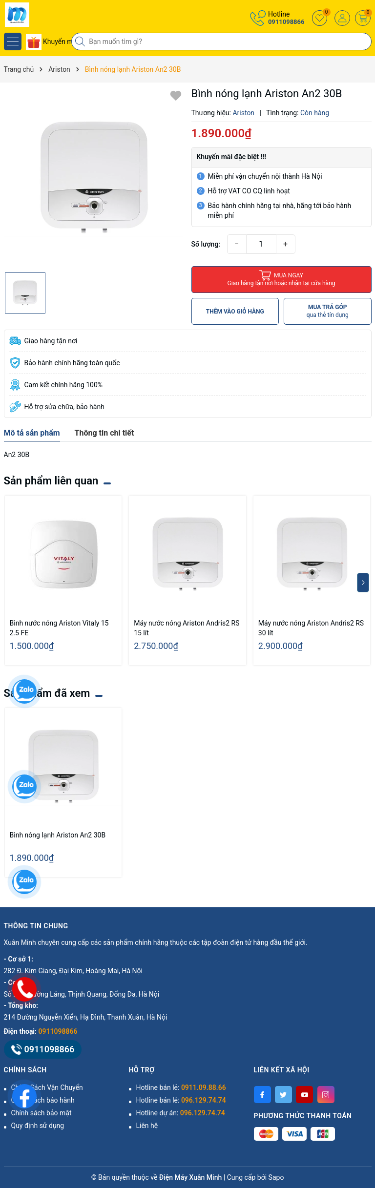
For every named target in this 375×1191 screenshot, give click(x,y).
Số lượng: (206, 244)
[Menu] (12, 41)
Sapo (276, 1177)
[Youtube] (304, 1094)
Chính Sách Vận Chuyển (47, 1087)
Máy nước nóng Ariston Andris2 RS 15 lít (186, 628)
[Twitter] (283, 1094)
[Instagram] (325, 1094)
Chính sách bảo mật (41, 1113)
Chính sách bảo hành (43, 1100)
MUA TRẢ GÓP (328, 311)
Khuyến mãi (52, 41)
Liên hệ (147, 1125)
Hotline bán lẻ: (181, 1087)
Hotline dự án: (180, 1113)
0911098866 (286, 21)
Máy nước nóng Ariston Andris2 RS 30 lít (311, 628)
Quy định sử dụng (37, 1125)
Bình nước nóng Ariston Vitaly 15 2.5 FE (59, 628)
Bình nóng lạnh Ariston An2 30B (58, 835)
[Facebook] (262, 1094)
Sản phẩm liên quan (51, 481)
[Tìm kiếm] (81, 41)
